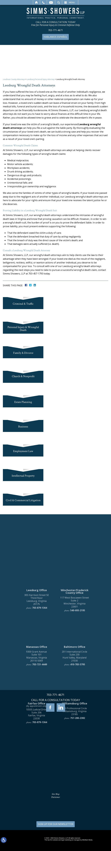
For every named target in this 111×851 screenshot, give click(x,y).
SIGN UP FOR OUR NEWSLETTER (55, 824)
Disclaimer (55, 797)
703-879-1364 (39, 655)
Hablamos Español (55, 36)
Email (51, 2)
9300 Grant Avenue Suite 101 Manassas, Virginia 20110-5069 (36, 704)
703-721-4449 (39, 712)
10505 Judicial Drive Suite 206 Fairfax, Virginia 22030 (36, 762)
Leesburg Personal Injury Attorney (40, 79)
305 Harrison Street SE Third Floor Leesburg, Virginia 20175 (36, 647)
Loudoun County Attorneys (14, 79)
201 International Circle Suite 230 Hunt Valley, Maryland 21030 (74, 704)
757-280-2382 (77, 766)
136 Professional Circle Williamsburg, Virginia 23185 (74, 759)
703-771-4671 (55, 30)
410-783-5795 (77, 712)
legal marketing (66, 840)
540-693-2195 (77, 658)
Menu (72, 2)
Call (43, 2)
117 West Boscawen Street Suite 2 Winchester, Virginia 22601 (74, 650)
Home (36, 2)
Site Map (55, 794)
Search (58, 2)
